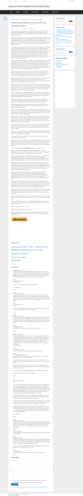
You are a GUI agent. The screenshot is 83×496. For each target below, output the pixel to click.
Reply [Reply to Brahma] (14, 325)
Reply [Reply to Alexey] (14, 348)
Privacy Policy (31, 1)
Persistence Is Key (20, 253)
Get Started (35, 12)
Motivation (55, 12)
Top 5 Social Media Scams (62, 39)
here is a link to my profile (39, 148)
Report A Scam (17, 1)
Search (70, 21)
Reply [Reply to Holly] (14, 449)
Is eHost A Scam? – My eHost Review (64, 40)
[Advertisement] (24, 232)
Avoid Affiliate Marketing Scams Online (29, 6)
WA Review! (28, 209)
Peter (12, 28)
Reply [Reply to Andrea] (14, 303)
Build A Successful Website (62, 64)
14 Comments (32, 28)
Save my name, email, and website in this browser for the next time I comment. (30, 480)
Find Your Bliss (18, 257)
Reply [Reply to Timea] (14, 429)
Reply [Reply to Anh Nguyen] (14, 379)
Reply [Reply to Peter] (14, 292)
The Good (25, 12)
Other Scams (45, 12)
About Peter (10, 1)
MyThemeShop (16, 495)
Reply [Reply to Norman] (14, 279)
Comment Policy (25, 1)
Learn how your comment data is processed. (37, 487)
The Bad (17, 12)
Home (11, 12)
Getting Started (59, 63)
